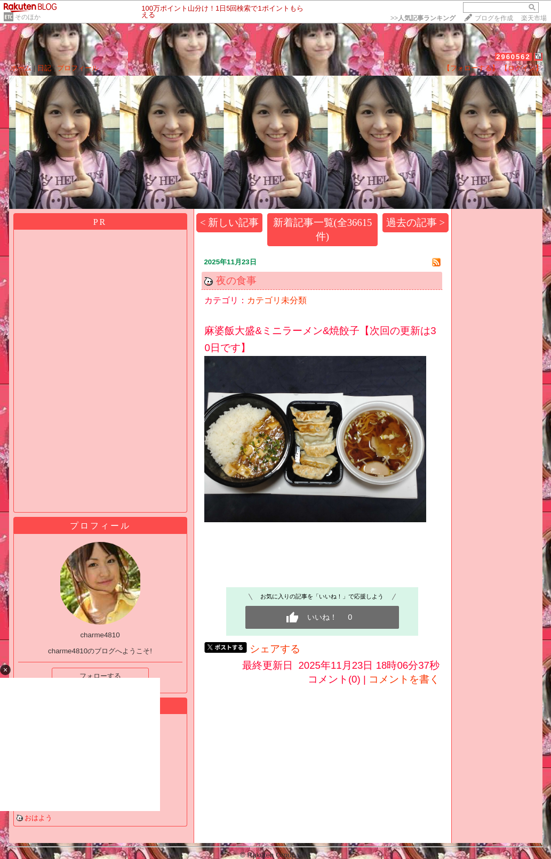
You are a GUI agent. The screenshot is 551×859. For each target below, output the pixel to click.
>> (423, 18)
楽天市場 (534, 18)
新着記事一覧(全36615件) (322, 229)
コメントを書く (404, 679)
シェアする (275, 648)
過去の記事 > (415, 222)
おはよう (38, 818)
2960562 (513, 57)
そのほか (28, 17)
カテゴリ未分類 (277, 300)
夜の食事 (236, 280)
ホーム (21, 68)
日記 (44, 68)
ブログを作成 (494, 18)
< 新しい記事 (229, 222)
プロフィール (78, 68)
